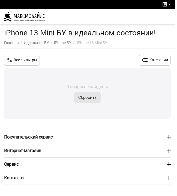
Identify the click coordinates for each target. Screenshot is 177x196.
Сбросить (87, 97)
